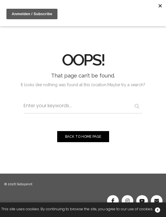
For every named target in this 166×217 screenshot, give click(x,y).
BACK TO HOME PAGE (83, 137)
